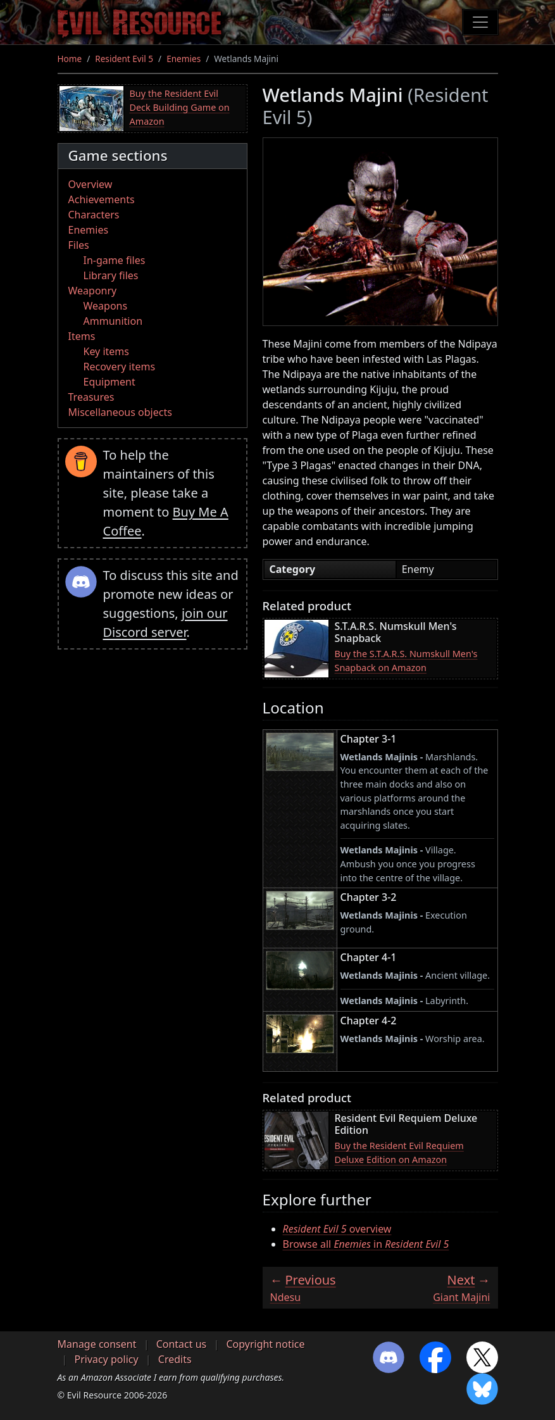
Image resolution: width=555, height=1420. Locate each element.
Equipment (109, 382)
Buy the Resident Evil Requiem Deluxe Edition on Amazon (399, 1153)
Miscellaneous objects (120, 412)
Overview (90, 184)
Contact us (181, 1344)
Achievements (101, 199)
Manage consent (97, 1344)
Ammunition (113, 321)
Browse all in (366, 1244)
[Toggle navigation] (480, 22)
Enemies (183, 59)
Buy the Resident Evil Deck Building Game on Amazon (180, 107)
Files (78, 245)
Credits (175, 1359)
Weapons (106, 306)
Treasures (91, 397)
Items (82, 336)
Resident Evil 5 (124, 59)
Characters (94, 215)
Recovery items (120, 367)
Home (70, 59)
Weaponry (92, 291)
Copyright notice (265, 1344)
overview (337, 1229)
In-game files (115, 260)
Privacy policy (107, 1359)
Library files (111, 275)
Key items (106, 351)
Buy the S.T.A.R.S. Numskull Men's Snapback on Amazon (406, 661)
